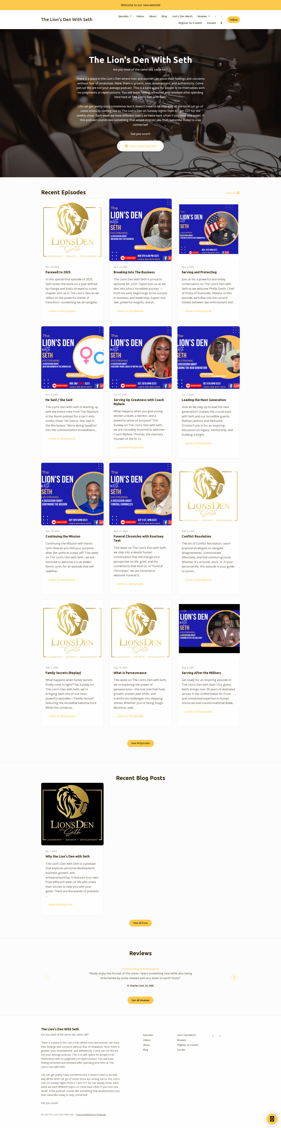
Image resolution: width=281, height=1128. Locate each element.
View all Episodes (140, 743)
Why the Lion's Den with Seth (68, 856)
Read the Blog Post (59, 904)
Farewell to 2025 (58, 272)
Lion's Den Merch (182, 16)
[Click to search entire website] (221, 23)
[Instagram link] (221, 16)
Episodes (123, 16)
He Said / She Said (59, 400)
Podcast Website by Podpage (91, 1114)
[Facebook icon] (213, 1036)
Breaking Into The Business (134, 272)
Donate (211, 23)
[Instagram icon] (220, 1036)
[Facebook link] (215, 16)
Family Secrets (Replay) (63, 673)
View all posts (140, 923)
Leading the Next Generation (204, 400)
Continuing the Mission (63, 536)
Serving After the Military (201, 673)
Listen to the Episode (60, 311)
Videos (140, 16)
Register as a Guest (190, 23)
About (152, 16)
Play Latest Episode (140, 146)
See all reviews (140, 1000)
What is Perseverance (130, 673)
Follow (233, 19)
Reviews (202, 16)
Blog (164, 16)
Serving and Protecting (199, 272)
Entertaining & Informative (140, 969)
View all (233, 193)
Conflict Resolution (196, 536)
